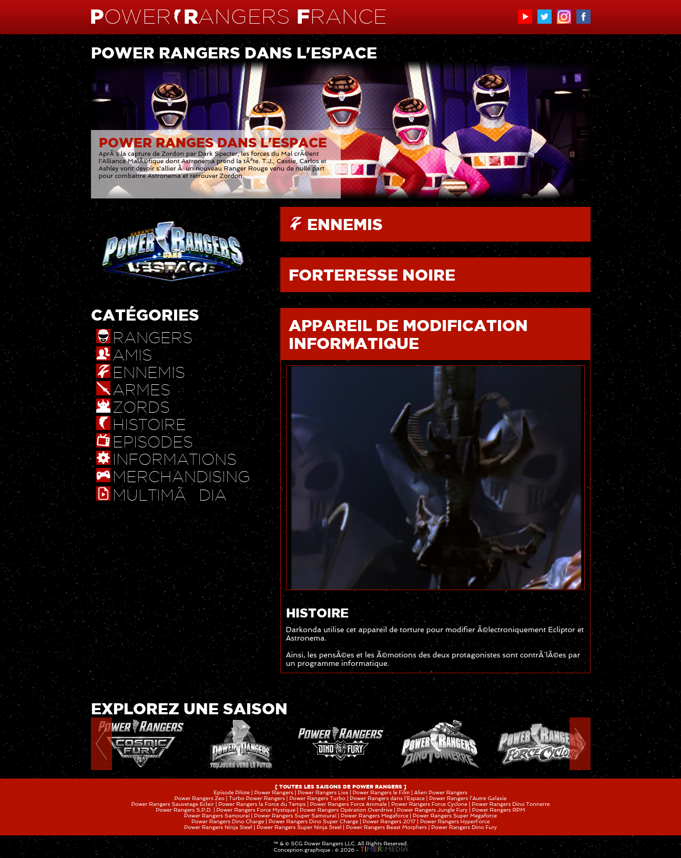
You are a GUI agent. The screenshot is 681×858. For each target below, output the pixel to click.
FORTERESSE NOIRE (372, 275)
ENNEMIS (345, 224)
